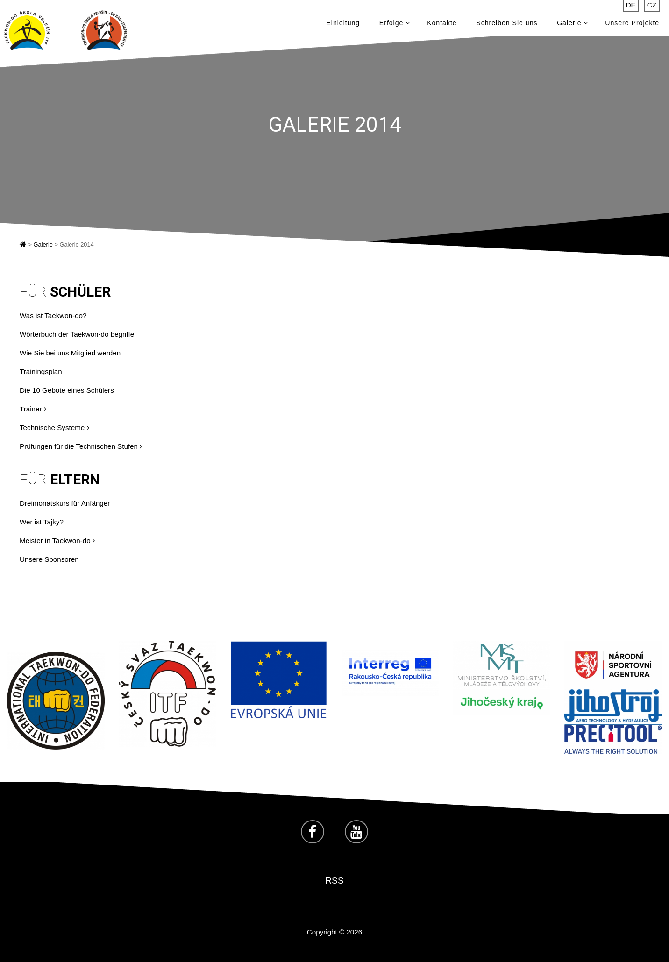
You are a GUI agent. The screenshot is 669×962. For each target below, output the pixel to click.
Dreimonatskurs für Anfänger (65, 503)
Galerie (572, 23)
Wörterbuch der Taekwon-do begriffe (77, 334)
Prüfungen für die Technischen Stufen (81, 446)
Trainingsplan (41, 371)
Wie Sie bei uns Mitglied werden (70, 353)
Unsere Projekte (632, 23)
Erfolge (395, 23)
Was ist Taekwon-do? (53, 315)
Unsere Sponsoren (49, 559)
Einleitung (343, 23)
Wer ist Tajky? (42, 522)
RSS (334, 880)
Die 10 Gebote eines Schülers (67, 390)
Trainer (33, 409)
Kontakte (442, 23)
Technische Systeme (54, 427)
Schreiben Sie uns (506, 23)
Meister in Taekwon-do (57, 541)
